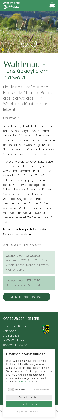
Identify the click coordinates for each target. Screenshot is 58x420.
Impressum (22, 411)
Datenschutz (23, 381)
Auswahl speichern (29, 397)
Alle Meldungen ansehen (26, 297)
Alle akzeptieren (29, 404)
